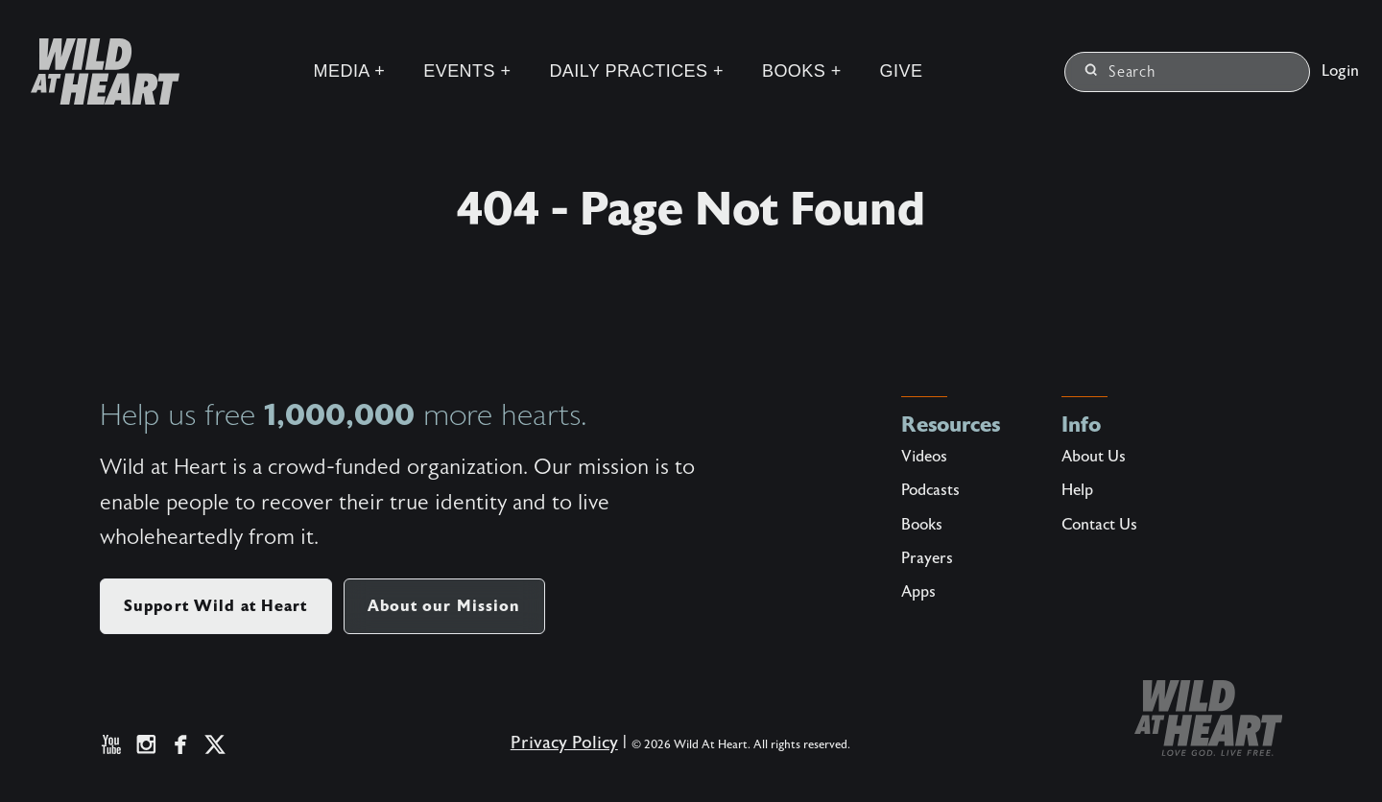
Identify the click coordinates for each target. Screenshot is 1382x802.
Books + (802, 71)
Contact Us (1099, 524)
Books (921, 524)
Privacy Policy (564, 743)
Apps (918, 592)
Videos (924, 456)
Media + (350, 71)
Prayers (927, 558)
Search (1120, 72)
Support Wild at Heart (216, 606)
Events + (467, 71)
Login (1340, 71)
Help (1077, 490)
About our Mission (444, 606)
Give (901, 71)
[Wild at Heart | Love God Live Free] (97, 71)
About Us (1093, 456)
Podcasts (930, 490)
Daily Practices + (636, 71)
